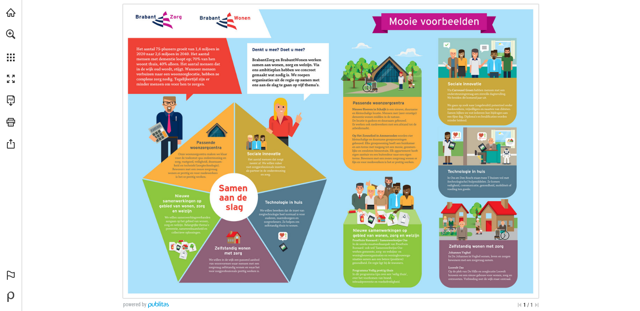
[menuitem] (11, 45)
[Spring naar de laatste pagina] (537, 305)
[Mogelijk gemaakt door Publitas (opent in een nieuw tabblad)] (11, 297)
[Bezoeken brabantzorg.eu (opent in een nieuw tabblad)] (11, 12)
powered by (134, 304)
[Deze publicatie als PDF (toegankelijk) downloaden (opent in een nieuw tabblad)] (11, 100)
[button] (11, 34)
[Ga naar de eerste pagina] (519, 305)
